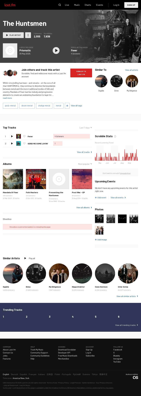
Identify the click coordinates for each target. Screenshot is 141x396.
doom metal (27, 105)
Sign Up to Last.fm (81, 72)
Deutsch (14, 374)
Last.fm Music (24, 385)
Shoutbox (7, 219)
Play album (56, 50)
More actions (28, 35)
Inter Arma (123, 287)
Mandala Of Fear (10, 192)
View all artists (131, 70)
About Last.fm (9, 349)
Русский (77, 374)
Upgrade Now (125, 173)
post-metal (10, 105)
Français (32, 374)
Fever (74, 50)
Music (77, 4)
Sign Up (131, 5)
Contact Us (8, 352)
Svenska (86, 374)
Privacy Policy (63, 383)
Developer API (64, 352)
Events (99, 4)
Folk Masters (32, 192)
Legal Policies (75, 383)
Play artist (15, 35)
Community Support (39, 352)
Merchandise (63, 358)
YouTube (117, 361)
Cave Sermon (101, 287)
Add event (101, 197)
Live (67, 4)
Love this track (24, 136)
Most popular (84, 163)
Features (7, 358)
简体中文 (103, 374)
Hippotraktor (78, 287)
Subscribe (90, 355)
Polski (57, 374)
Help (32, 358)
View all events (117, 197)
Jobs (5, 355)
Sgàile (101, 90)
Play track (11, 136)
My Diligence (132, 90)
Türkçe (95, 374)
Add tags (67, 106)
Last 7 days (84, 127)
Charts (88, 4)
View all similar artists (126, 296)
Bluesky (116, 355)
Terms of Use (52, 383)
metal (58, 105)
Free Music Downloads (67, 355)
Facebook (117, 349)
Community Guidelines (40, 355)
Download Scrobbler (67, 349)
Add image (102, 239)
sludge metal (44, 105)
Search (59, 5)
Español (23, 374)
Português (66, 374)
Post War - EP (78, 192)
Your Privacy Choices (104, 383)
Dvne (116, 90)
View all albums (83, 207)
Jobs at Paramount (11, 385)
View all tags (76, 105)
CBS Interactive (9, 383)
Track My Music (37, 349)
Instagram (117, 358)
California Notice (88, 383)
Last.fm (13, 5)
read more (7, 98)
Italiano (41, 374)
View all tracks (83, 152)
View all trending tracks (125, 325)
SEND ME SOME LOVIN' (38, 143)
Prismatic (25, 50)
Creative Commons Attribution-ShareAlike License (72, 388)
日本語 (50, 374)
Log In (116, 4)
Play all (32, 258)
